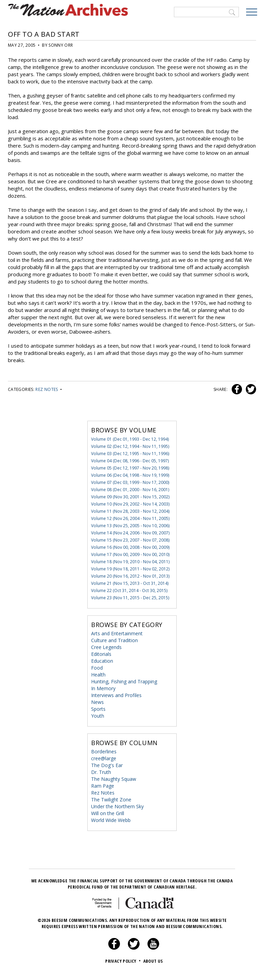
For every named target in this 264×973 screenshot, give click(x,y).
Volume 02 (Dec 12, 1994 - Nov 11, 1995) (130, 446)
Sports (98, 709)
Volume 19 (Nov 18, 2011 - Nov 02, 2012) (130, 569)
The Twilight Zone (111, 799)
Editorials (101, 654)
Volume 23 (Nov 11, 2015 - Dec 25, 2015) (130, 598)
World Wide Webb (111, 820)
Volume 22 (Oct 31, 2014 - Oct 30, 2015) (129, 590)
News (97, 702)
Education (102, 661)
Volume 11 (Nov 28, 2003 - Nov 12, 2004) (130, 511)
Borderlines (104, 751)
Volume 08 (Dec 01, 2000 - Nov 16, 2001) (130, 490)
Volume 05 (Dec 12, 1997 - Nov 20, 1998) (130, 468)
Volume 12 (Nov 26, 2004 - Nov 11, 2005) (130, 518)
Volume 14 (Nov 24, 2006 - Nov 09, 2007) (130, 533)
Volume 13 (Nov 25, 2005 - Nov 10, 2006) (130, 526)
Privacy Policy (123, 961)
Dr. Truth (101, 772)
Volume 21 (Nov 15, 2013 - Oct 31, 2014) (129, 583)
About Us (153, 961)
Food (97, 667)
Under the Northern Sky (117, 806)
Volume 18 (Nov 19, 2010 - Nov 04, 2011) (130, 562)
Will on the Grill (107, 813)
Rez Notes (46, 389)
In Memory (103, 688)
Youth (97, 716)
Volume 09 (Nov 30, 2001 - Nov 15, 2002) (130, 497)
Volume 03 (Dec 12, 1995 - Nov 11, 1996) (130, 453)
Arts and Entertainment (117, 633)
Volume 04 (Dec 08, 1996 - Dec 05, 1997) (130, 461)
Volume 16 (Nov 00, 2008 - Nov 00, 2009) (130, 547)
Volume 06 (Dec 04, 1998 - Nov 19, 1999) (130, 475)
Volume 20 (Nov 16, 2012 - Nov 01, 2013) (130, 576)
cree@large (103, 758)
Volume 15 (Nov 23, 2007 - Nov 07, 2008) (130, 540)
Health (98, 674)
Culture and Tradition (114, 640)
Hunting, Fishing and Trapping (124, 681)
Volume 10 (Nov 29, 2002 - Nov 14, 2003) (130, 504)
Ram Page (102, 786)
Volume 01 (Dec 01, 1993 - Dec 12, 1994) (130, 439)
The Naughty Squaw (113, 779)
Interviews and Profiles (116, 695)
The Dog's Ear (107, 765)
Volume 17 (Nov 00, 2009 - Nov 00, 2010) (130, 554)
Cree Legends (106, 647)
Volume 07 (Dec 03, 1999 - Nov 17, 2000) (130, 482)
